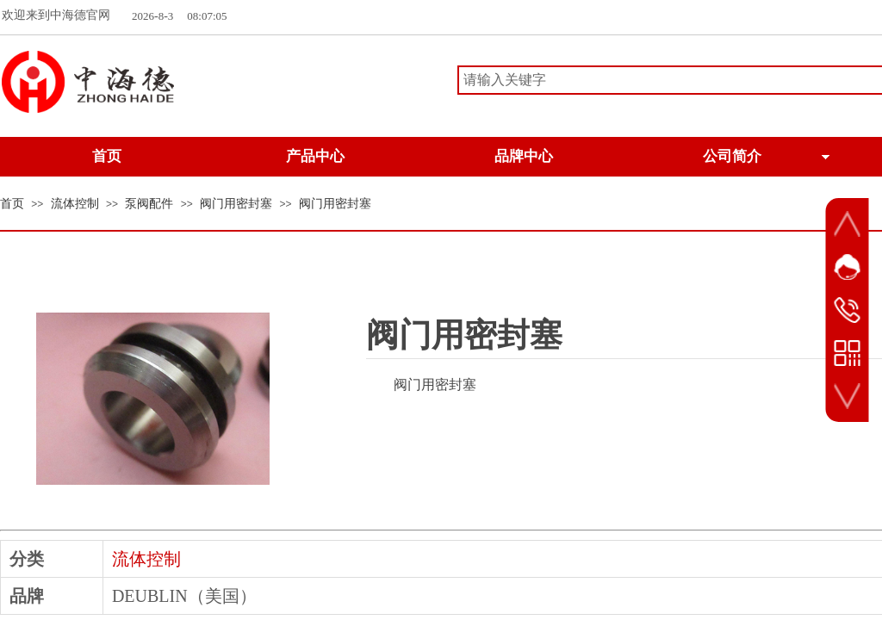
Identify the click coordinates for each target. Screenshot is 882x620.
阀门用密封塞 (236, 203)
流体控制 (75, 203)
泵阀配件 (149, 203)
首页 (12, 203)
